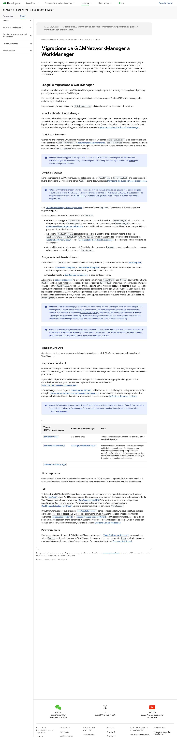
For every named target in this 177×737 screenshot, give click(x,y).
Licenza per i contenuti (111, 553)
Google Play (104, 3)
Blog (123, 3)
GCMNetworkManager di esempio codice (64, 207)
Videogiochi (64, 732)
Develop (7, 10)
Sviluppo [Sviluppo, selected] (85, 3)
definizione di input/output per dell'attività (64, 226)
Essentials (30, 3)
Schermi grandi (89, 734)
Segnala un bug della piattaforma (162, 733)
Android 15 (111, 732)
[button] (14, 20)
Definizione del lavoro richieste (123, 396)
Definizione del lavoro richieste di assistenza (127, 181)
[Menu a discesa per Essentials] (38, 3)
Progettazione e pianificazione (58, 3)
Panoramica (8, 16)
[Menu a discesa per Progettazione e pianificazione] (75, 3)
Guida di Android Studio (139, 734)
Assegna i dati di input (122, 541)
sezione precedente (64, 280)
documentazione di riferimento (91, 143)
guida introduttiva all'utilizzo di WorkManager (119, 127)
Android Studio (165, 3)
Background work (42, 10)
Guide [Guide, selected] (22, 16)
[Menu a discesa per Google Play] (112, 3)
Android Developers (48, 39)
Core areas (22, 10)
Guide (97, 39)
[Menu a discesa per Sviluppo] (92, 3)
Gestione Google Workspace (108, 523)
